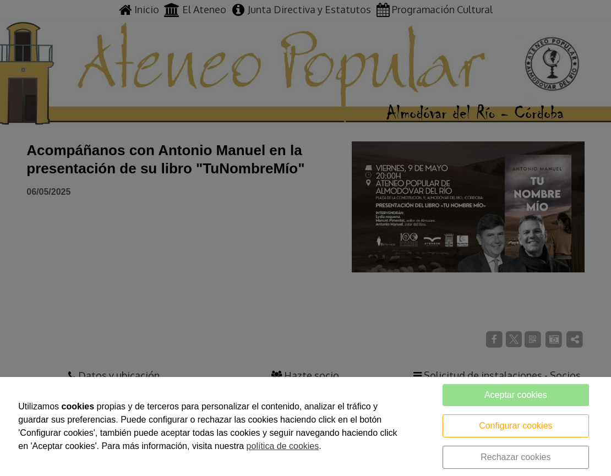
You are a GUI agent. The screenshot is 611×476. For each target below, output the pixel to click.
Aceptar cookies (515, 395)
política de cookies (283, 446)
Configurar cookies (515, 425)
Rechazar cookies (515, 457)
